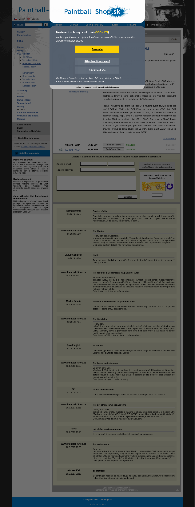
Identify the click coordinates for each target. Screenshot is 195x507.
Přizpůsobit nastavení (97, 61)
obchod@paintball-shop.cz (108, 87)
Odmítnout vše (97, 70)
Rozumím (97, 49)
